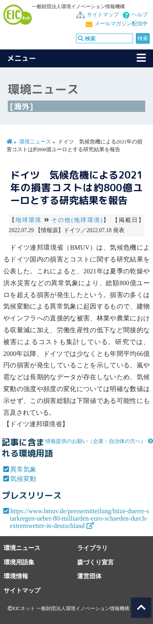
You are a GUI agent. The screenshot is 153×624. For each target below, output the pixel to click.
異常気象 (23, 469)
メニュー (21, 58)
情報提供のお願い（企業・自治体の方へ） (95, 441)
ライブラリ (92, 547)
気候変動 (23, 478)
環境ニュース (35, 142)
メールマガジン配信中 (121, 24)
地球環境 (29, 220)
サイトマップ (103, 15)
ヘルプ (140, 15)
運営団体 (89, 576)
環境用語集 (19, 562)
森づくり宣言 (95, 562)
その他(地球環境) (76, 220)
